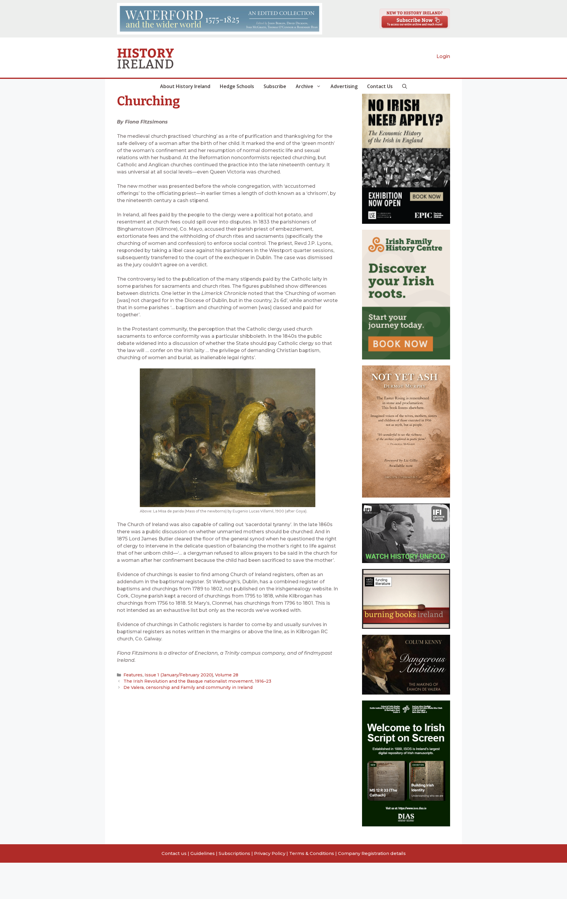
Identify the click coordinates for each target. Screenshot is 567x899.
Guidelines (202, 853)
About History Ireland (185, 86)
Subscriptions (234, 853)
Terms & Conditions (311, 853)
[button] (404, 86)
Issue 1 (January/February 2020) (176, 675)
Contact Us (380, 86)
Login (443, 56)
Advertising (344, 86)
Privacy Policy (269, 853)
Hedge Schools (237, 86)
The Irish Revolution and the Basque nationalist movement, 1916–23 (193, 680)
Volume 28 (222, 675)
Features (132, 675)
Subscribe (275, 86)
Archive (311, 86)
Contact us (174, 853)
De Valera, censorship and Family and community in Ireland (183, 687)
